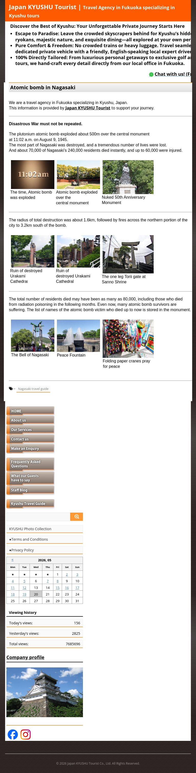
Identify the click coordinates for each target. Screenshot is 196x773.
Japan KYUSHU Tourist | (92, 11)
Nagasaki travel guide (33, 389)
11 (13, 587)
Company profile (25, 657)
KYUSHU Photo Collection (30, 529)
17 (77, 587)
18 (13, 594)
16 (67, 587)
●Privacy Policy (21, 550)
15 (57, 587)
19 (24, 594)
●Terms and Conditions (28, 539)
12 (24, 587)
